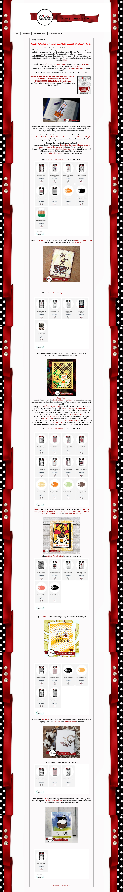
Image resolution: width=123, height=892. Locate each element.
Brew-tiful (57, 722)
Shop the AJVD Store (39, 33)
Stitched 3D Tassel (56, 153)
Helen (37, 509)
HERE (65, 60)
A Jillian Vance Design (77, 68)
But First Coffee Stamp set (65, 149)
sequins (78, 242)
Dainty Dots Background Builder (72, 145)
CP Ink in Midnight (84, 137)
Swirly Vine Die (48, 418)
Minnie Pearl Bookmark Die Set (68, 420)
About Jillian (26, 33)
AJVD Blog (85, 64)
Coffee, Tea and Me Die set (53, 406)
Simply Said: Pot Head (54, 801)
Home (17, 33)
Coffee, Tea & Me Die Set (83, 240)
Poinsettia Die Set (53, 416)
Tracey (46, 799)
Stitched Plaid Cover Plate (62, 400)
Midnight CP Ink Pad (53, 513)
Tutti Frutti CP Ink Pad (73, 513)
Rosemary (46, 720)
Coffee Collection (48, 79)
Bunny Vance (61, 398)
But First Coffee (70, 722)
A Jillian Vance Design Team (54, 64)
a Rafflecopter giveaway (61, 885)
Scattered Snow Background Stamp (74, 408)
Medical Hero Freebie (55, 33)
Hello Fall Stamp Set (55, 422)
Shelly (45, 617)
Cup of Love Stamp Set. (74, 414)
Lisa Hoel (39, 240)
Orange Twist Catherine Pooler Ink (58, 137)
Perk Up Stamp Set (49, 511)
